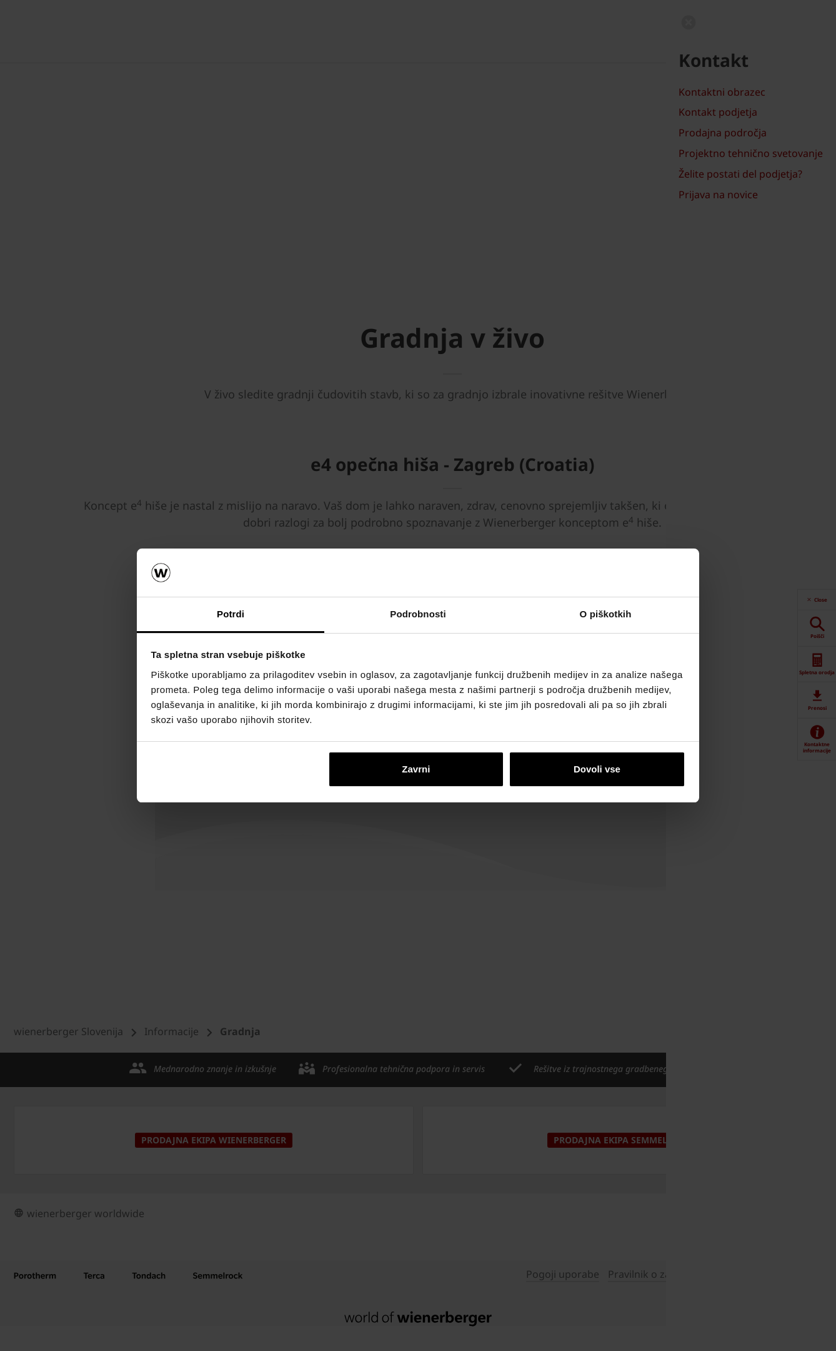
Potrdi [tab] (230, 614)
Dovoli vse (597, 769)
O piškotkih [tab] (606, 614)
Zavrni (416, 769)
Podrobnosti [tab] (417, 614)
